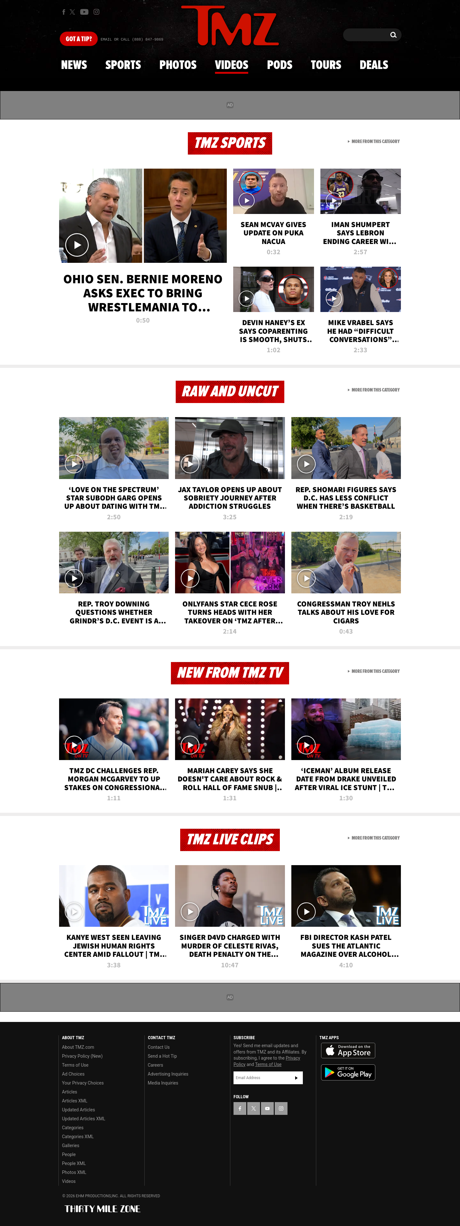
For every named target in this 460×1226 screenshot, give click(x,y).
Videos (231, 65)
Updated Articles (78, 1109)
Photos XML (74, 1172)
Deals (374, 65)
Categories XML (78, 1136)
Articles (69, 1091)
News (74, 65)
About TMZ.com (78, 1047)
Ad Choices (73, 1074)
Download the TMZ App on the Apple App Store (348, 1051)
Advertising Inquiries (168, 1074)
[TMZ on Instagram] (96, 12)
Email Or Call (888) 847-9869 (132, 39)
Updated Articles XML (83, 1118)
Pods (279, 65)
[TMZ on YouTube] (267, 1108)
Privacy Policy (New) (82, 1056)
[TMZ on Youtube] (84, 12)
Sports (123, 65)
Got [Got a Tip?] (79, 39)
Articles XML (75, 1100)
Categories (72, 1127)
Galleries (70, 1145)
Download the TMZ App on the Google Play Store (348, 1072)
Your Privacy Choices (83, 1082)
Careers (155, 1065)
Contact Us (159, 1047)
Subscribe (296, 1077)
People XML (74, 1163)
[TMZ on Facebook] (63, 12)
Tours (326, 65)
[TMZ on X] (73, 12)
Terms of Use (75, 1065)
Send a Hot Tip (162, 1056)
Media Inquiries (163, 1082)
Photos (177, 65)
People (69, 1154)
